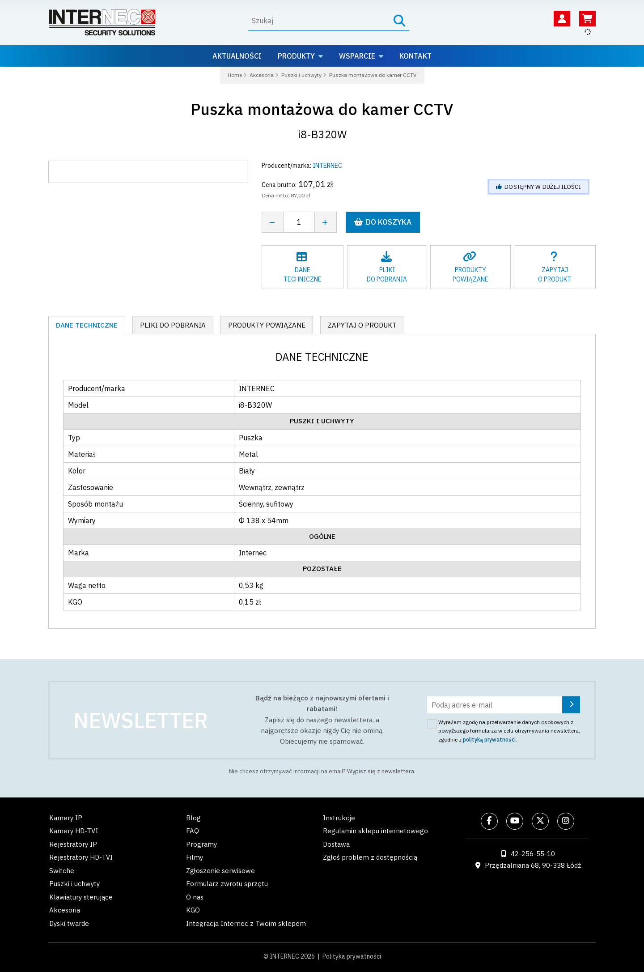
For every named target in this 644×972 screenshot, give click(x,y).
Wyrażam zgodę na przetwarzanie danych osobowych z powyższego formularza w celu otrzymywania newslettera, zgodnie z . (509, 731)
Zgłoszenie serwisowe (220, 870)
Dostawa (336, 844)
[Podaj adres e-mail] (503, 704)
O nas (194, 897)
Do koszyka (382, 222)
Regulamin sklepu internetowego (375, 831)
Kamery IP (65, 818)
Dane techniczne (87, 325)
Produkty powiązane (266, 325)
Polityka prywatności (351, 956)
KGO (193, 910)
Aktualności (237, 55)
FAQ (192, 831)
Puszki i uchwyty (74, 883)
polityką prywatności (489, 739)
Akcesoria (64, 910)
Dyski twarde (69, 923)
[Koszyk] (587, 18)
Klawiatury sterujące (81, 897)
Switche (61, 870)
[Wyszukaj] (316, 21)
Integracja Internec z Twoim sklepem (246, 923)
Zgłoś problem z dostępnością (370, 857)
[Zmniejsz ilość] (273, 222)
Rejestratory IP (73, 844)
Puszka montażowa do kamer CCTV (322, 108)
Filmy (194, 857)
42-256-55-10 (533, 853)
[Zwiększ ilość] (326, 222)
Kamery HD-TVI (73, 831)
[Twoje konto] (562, 18)
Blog (193, 818)
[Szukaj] (399, 20)
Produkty (296, 55)
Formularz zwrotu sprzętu (227, 883)
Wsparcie (357, 55)
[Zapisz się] (571, 704)
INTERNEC (327, 166)
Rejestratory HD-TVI (81, 857)
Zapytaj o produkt (362, 325)
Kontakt (415, 55)
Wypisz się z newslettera (380, 771)
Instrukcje (339, 818)
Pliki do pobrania (173, 325)
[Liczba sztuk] (299, 222)
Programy (201, 844)
